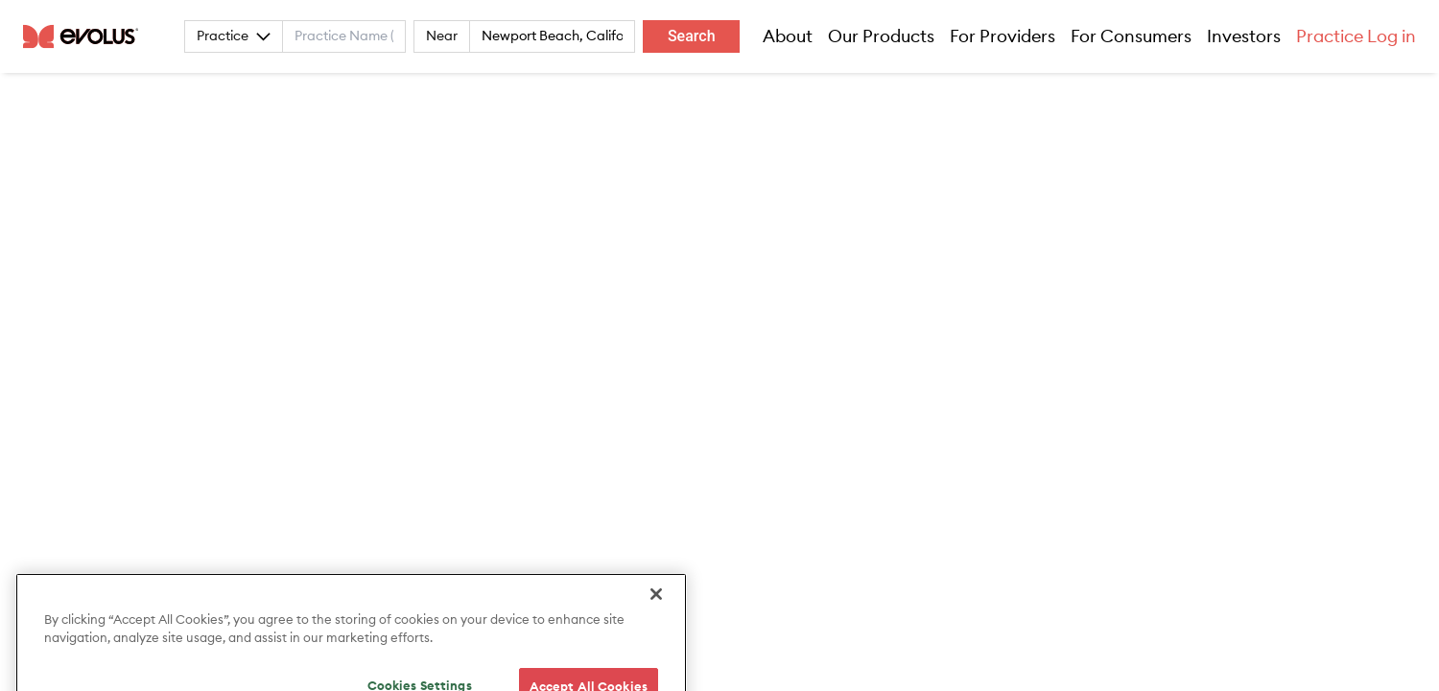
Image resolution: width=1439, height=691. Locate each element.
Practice (234, 36)
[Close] (656, 615)
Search (692, 36)
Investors (1244, 36)
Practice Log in (1356, 36)
